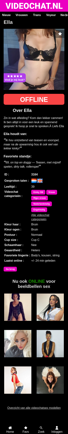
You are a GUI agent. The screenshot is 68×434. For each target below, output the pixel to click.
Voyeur (51, 15)
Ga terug (10, 269)
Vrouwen (22, 15)
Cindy (18, 323)
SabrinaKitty (17, 396)
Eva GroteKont (50, 359)
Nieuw (6, 15)
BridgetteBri (50, 396)
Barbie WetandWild (17, 361)
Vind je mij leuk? (15, 77)
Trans (37, 15)
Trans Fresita (50, 323)
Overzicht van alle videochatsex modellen (34, 407)
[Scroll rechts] (66, 15)
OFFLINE (34, 99)
